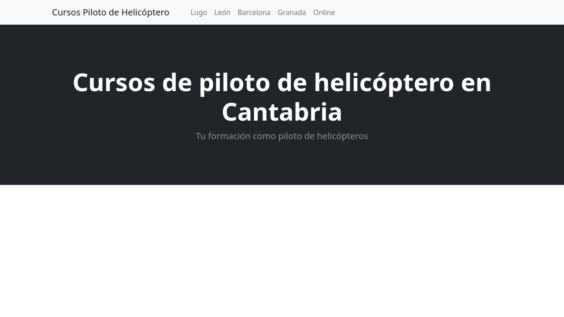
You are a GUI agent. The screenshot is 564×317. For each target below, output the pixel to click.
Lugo (198, 12)
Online (324, 12)
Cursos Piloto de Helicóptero (110, 12)
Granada (292, 12)
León (222, 12)
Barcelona (254, 12)
